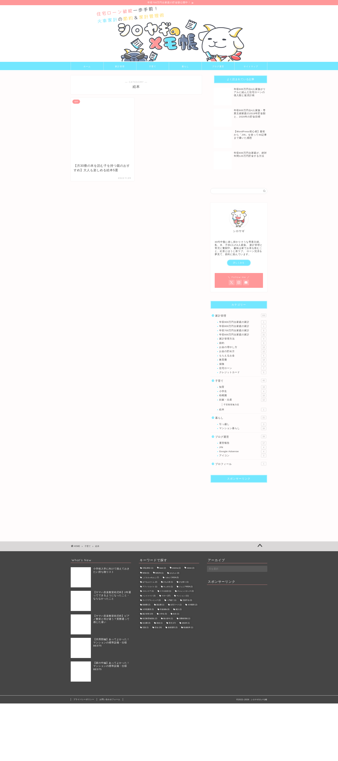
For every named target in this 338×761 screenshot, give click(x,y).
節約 (242, 343)
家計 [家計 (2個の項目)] (179, 610)
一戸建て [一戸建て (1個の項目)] (171, 601)
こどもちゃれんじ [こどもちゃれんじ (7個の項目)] (150, 578)
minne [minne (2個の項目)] (190, 568)
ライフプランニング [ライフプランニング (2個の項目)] (151, 601)
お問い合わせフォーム (110, 700)
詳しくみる (238, 263)
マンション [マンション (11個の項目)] (182, 596)
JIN (242, 447)
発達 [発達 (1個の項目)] (159, 623)
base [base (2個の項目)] (162, 568)
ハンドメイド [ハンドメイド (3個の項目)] (149, 596)
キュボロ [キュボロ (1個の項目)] (168, 587)
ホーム (87, 66)
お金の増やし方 (242, 347)
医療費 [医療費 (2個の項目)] (146, 605)
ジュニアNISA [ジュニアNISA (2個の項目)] (186, 587)
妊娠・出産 (242, 400)
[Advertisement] (237, 507)
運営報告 (242, 443)
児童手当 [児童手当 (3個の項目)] (187, 601)
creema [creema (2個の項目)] (176, 568)
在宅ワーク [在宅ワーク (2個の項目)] (176, 605)
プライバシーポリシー (83, 700)
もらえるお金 (242, 356)
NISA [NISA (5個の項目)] (145, 573)
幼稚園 (242, 396)
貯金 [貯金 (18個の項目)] (158, 628)
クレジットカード (242, 373)
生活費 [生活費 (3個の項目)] (146, 623)
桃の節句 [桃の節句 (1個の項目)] (168, 619)
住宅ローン (242, 369)
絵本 (242, 410)
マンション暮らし (242, 429)
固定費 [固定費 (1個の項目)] (160, 605)
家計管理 (120, 66)
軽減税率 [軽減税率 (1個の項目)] (188, 628)
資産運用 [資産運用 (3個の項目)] (172, 628)
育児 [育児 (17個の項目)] (172, 623)
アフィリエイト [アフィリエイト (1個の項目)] (149, 587)
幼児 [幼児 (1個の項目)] (176, 614)
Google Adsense (242, 452)
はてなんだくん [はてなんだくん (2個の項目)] (149, 583)
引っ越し (242, 424)
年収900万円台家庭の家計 (242, 322)
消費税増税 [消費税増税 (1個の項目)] (184, 619)
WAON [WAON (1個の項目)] (159, 573)
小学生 (242, 392)
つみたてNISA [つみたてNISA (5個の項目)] (172, 578)
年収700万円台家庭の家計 (242, 331)
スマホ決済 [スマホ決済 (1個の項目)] (165, 592)
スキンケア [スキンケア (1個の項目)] (148, 592)
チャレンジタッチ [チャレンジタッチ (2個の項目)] (185, 592)
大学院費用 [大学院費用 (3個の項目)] (148, 610)
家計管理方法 (242, 339)
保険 (242, 364)
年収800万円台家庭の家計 (242, 326)
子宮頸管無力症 (231, 405)
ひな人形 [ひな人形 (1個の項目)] (168, 583)
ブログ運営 (218, 66)
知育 (242, 387)
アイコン (242, 456)
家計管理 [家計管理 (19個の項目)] (147, 614)
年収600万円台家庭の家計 (242, 335)
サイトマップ (251, 66)
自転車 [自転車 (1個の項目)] (186, 623)
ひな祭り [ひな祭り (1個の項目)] (184, 583)
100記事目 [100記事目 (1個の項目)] (147, 568)
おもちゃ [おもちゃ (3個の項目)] (174, 573)
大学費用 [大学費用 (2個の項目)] (192, 605)
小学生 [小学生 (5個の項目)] (163, 614)
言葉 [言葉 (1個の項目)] (145, 628)
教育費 (242, 360)
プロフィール (240, 464)
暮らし (185, 66)
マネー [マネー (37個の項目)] (166, 596)
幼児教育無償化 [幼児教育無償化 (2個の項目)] (149, 619)
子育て (152, 66)
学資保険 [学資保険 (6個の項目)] (165, 610)
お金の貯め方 (242, 352)
